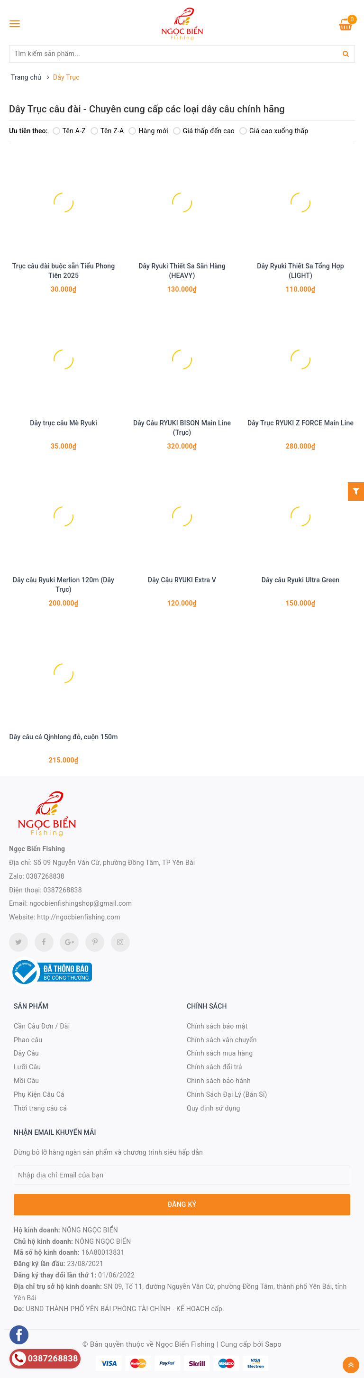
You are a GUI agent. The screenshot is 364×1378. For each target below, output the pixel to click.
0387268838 (45, 876)
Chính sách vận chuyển (222, 1040)
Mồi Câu (26, 1080)
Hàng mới (148, 131)
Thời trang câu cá (40, 1108)
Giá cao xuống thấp (273, 131)
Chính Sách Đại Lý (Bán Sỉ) (227, 1094)
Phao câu (28, 1040)
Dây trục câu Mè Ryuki (63, 423)
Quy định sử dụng (213, 1108)
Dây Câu (26, 1053)
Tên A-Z (69, 131)
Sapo (273, 1344)
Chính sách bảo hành (219, 1080)
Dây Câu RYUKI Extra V (182, 580)
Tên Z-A (107, 131)
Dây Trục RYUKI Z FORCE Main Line (300, 423)
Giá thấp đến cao (204, 131)
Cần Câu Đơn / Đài (42, 1026)
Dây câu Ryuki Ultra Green (301, 580)
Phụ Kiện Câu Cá (39, 1094)
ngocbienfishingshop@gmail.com (80, 903)
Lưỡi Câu (27, 1067)
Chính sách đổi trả (214, 1067)
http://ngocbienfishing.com (78, 917)
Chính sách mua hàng (220, 1053)
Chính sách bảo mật (217, 1026)
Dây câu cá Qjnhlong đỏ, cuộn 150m (63, 737)
